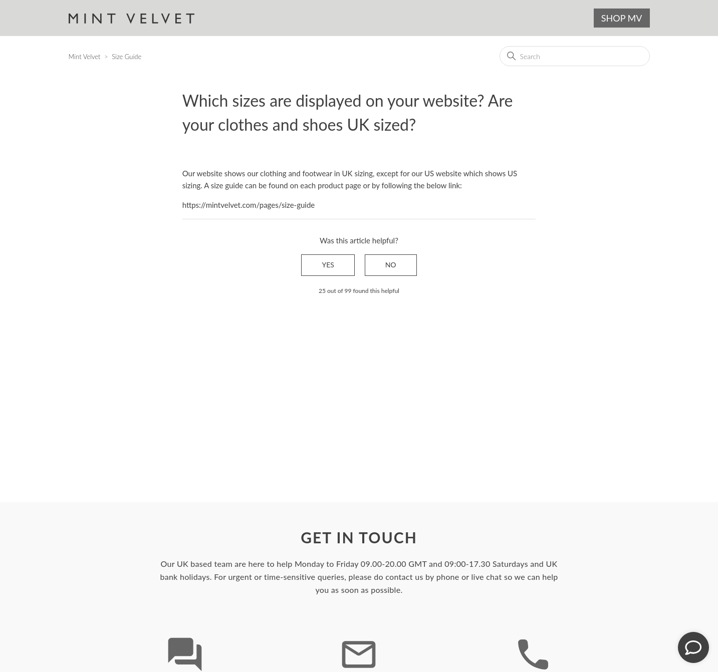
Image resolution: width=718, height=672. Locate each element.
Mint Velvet (85, 57)
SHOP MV (621, 18)
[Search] (575, 56)
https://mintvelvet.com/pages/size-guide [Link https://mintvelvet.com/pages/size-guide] (248, 204)
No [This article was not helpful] (390, 264)
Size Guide (126, 57)
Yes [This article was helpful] (328, 264)
